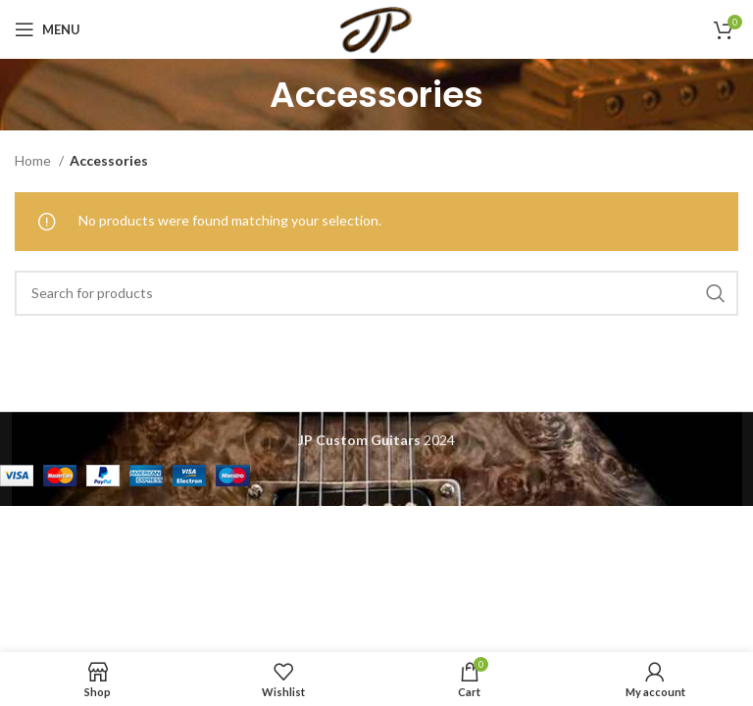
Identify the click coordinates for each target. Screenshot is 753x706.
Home (34, 160)
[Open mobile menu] (47, 29)
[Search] (376, 293)
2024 (376, 439)
